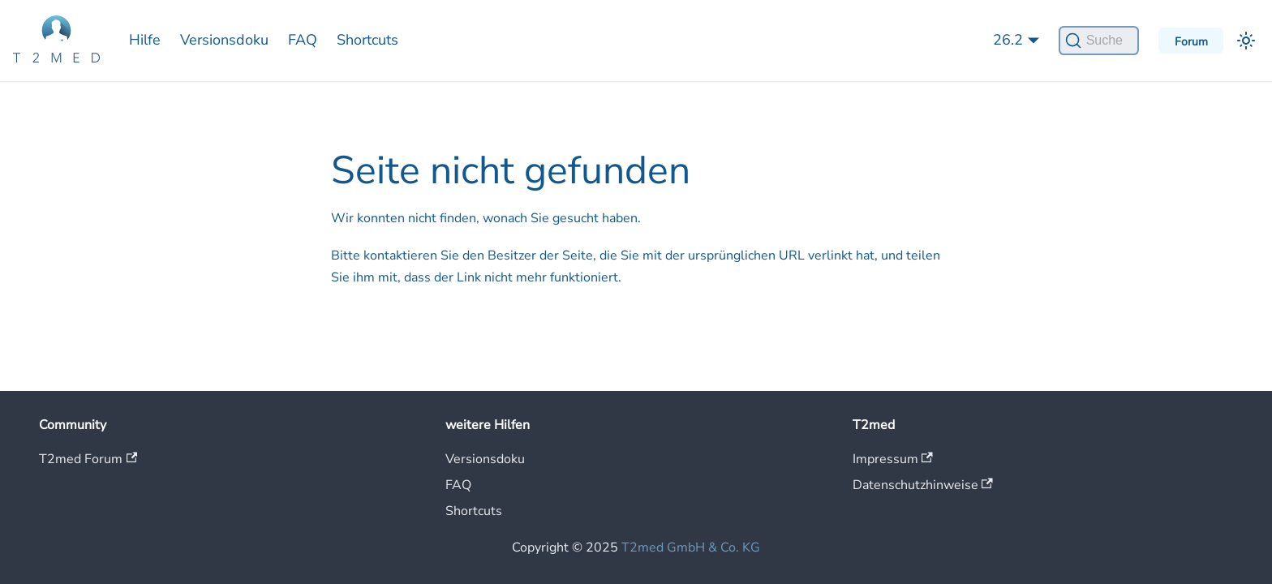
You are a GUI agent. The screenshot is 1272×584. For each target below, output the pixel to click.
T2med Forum (88, 459)
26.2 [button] (1008, 39)
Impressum (893, 459)
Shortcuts (367, 39)
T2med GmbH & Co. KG (690, 547)
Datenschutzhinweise (923, 485)
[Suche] (1099, 40)
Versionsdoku (224, 39)
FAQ (302, 39)
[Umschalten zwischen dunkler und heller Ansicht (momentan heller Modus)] (1246, 41)
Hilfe (145, 39)
